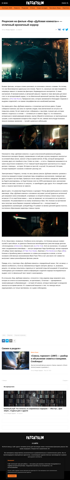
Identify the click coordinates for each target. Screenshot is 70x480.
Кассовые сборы (55, 8)
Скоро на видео (42, 8)
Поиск (64, 3)
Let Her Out (38, 246)
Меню (6, 3)
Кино (4, 335)
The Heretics (50, 251)
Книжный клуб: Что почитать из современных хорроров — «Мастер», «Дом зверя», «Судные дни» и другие (33, 410)
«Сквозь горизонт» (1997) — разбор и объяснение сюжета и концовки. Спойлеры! (49, 359)
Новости (17, 8)
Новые (5, 380)
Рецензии (25, 8)
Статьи (32, 8)
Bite (64, 251)
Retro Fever (34, 352)
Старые (65, 380)
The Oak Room (15, 99)
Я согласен (12, 476)
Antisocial (18, 246)
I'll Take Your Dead (29, 251)
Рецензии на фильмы (20, 335)
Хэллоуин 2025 (7, 8)
